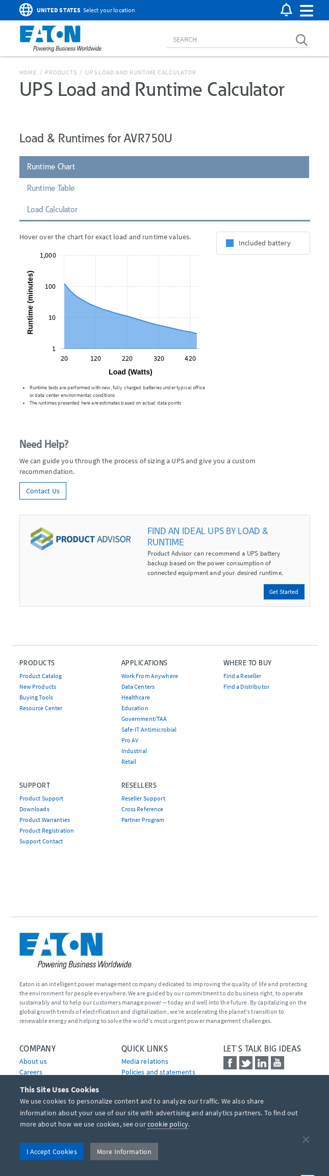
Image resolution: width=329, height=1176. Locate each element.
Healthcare (135, 697)
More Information (124, 1151)
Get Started (284, 591)
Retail (129, 761)
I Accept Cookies (52, 1151)
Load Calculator (52, 209)
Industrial (134, 751)
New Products (38, 686)
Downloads (34, 809)
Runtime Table (51, 188)
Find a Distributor (246, 686)
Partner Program (143, 819)
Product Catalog (40, 676)
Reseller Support (143, 798)
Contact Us (43, 490)
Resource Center (41, 708)
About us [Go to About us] (33, 1061)
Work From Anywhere (150, 676)
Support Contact (41, 841)
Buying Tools (36, 697)
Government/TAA (144, 718)
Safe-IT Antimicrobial (149, 729)
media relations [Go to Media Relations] (145, 1061)
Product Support (41, 798)
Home (28, 72)
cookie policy (167, 1124)
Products (61, 72)
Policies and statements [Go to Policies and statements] (158, 1072)
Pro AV (130, 740)
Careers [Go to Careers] (31, 1072)
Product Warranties (44, 819)
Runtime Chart (51, 166)
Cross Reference (142, 809)
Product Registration (46, 830)
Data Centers (138, 686)
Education (134, 708)
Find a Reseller (242, 676)
